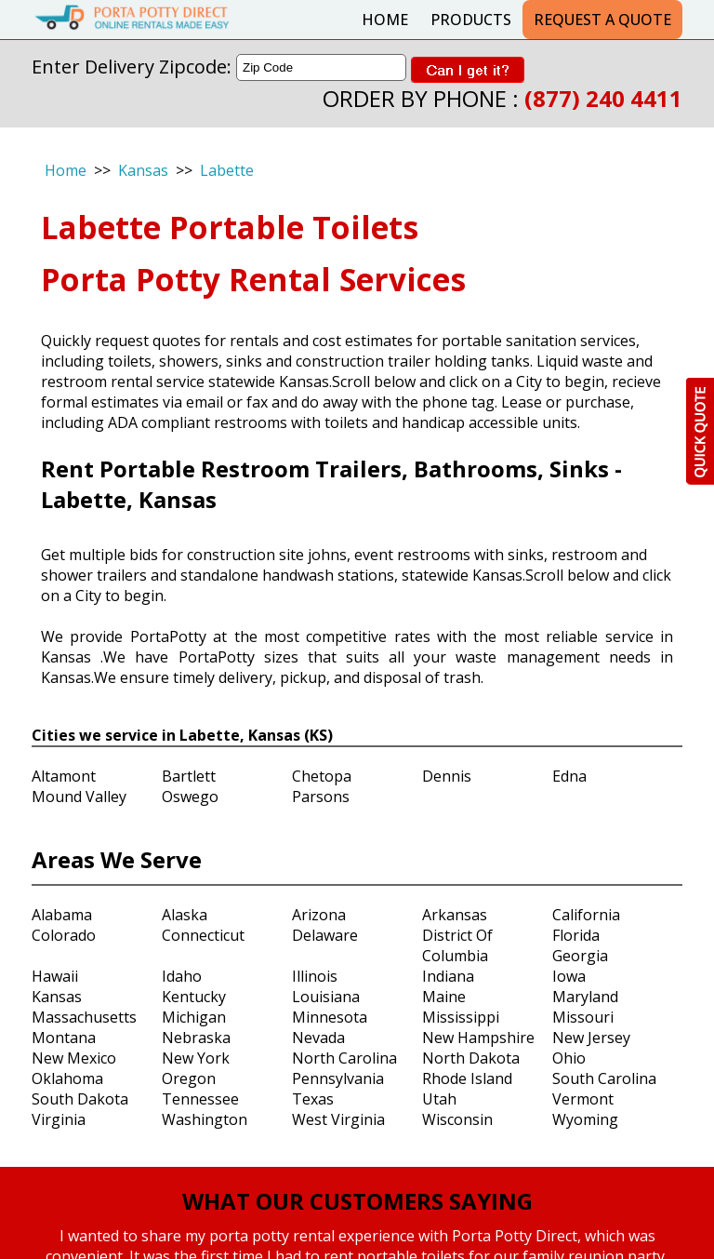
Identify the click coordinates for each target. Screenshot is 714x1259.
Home (385, 19)
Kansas (143, 170)
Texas (313, 1099)
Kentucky (194, 996)
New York (196, 1058)
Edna (569, 776)
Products (470, 19)
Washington (204, 1119)
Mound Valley (79, 796)
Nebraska (196, 1037)
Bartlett (189, 776)
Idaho (182, 976)
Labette (227, 170)
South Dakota (80, 1099)
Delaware (325, 935)
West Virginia (338, 1119)
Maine (444, 996)
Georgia (580, 955)
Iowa (569, 976)
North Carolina (344, 1058)
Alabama (62, 914)
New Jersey (591, 1037)
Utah (439, 1099)
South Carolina (604, 1078)
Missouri (583, 1017)
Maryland (585, 996)
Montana (64, 1037)
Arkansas (454, 914)
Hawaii (55, 976)
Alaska (184, 914)
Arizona (319, 914)
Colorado (64, 935)
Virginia (59, 1119)
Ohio (569, 1058)
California (586, 914)
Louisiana (326, 996)
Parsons (321, 796)
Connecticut (203, 935)
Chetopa (321, 776)
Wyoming (585, 1119)
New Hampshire (478, 1037)
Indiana (448, 976)
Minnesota (329, 1017)
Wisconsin (457, 1119)
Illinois (314, 976)
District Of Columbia (457, 945)
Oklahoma (67, 1078)
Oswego (190, 796)
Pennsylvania (338, 1078)
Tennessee (200, 1099)
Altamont (64, 776)
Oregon (189, 1078)
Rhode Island (467, 1078)
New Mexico (74, 1058)
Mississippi (460, 1017)
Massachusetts (84, 1017)
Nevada (318, 1037)
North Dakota (471, 1058)
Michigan (194, 1017)
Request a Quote (602, 19)
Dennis (446, 776)
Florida (576, 935)
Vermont (583, 1099)
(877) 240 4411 (603, 98)
